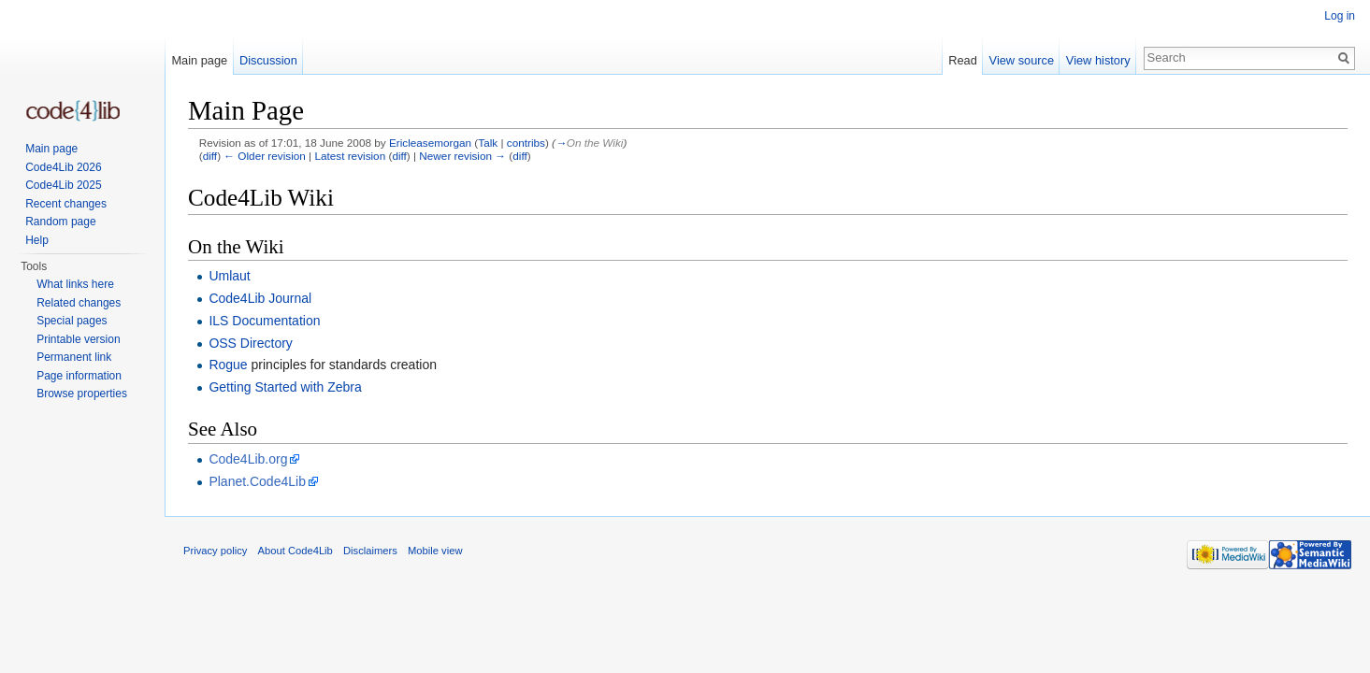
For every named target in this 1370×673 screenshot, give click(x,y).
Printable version (78, 339)
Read (962, 60)
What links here (75, 284)
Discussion (268, 60)
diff (210, 156)
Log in (1339, 15)
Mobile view (435, 550)
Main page (199, 60)
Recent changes (66, 203)
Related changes (78, 302)
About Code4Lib (295, 550)
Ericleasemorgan (430, 142)
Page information (79, 375)
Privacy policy (215, 550)
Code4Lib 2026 (63, 167)
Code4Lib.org (248, 458)
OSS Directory (250, 343)
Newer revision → (462, 156)
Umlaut (229, 275)
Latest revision (349, 156)
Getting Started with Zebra (285, 386)
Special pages (71, 320)
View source (1021, 60)
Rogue (228, 364)
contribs (526, 142)
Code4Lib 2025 (63, 185)
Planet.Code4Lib (257, 481)
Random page (60, 221)
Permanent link (73, 357)
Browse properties (81, 393)
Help (37, 240)
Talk (488, 142)
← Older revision (265, 156)
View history (1098, 60)
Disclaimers (370, 550)
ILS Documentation (264, 320)
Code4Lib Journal (260, 298)
